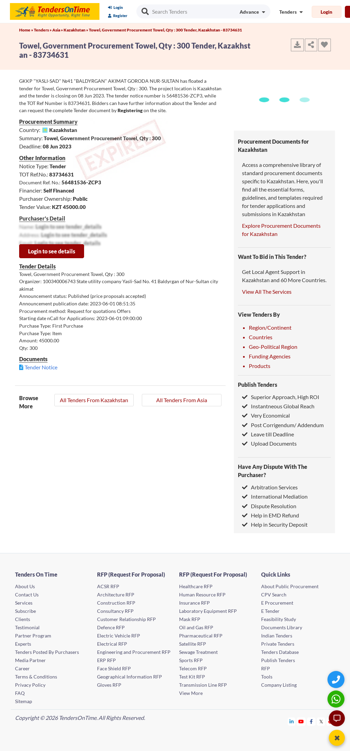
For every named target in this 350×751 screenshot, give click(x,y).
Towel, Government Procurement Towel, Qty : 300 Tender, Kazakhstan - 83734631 (165, 29)
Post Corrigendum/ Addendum (283, 425)
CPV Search (273, 594)
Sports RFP (191, 660)
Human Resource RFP (202, 594)
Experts (23, 644)
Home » (26, 29)
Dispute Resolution (269, 506)
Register (117, 15)
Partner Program (33, 635)
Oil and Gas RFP (196, 627)
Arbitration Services (270, 487)
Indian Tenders (276, 635)
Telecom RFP (193, 668)
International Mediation (275, 496)
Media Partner (30, 660)
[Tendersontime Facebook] (311, 721)
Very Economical (266, 415)
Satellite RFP (192, 644)
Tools (266, 677)
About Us (25, 586)
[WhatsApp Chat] (337, 699)
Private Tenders (277, 644)
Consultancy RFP (115, 611)
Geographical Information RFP (129, 677)
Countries (260, 337)
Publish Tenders (257, 384)
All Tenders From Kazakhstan (94, 400)
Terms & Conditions (36, 677)
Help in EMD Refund (270, 515)
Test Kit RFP (192, 677)
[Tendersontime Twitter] (321, 721)
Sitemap (23, 701)
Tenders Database (280, 652)
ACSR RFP (108, 586)
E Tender (270, 611)
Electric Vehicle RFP (118, 635)
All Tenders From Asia (181, 400)
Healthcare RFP (196, 586)
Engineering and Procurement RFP (134, 652)
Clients (22, 619)
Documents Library (281, 627)
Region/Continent (270, 327)
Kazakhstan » (76, 29)
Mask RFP (189, 619)
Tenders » (43, 29)
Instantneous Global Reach (278, 406)
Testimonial (27, 627)
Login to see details (51, 251)
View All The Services (267, 291)
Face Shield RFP (114, 668)
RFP (265, 668)
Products (259, 366)
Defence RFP (111, 627)
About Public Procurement (290, 586)
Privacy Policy (30, 685)
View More (191, 693)
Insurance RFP (194, 603)
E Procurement (277, 603)
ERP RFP (106, 660)
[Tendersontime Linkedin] (292, 721)
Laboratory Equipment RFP (208, 611)
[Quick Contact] (337, 679)
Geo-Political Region (273, 346)
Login (115, 7)
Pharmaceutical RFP (201, 635)
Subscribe (25, 611)
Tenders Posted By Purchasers (47, 652)
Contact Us (27, 594)
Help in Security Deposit (275, 524)
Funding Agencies (270, 356)
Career (22, 668)
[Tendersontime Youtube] (301, 721)
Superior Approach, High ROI (280, 397)
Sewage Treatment (198, 652)
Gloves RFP (109, 685)
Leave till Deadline (268, 434)
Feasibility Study (278, 619)
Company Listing (279, 685)
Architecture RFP (115, 594)
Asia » (58, 29)
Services (23, 603)
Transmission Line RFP (203, 685)
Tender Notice (41, 367)
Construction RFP (116, 603)
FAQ (20, 693)
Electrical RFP (112, 644)
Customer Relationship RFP (126, 619)
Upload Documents (269, 443)
